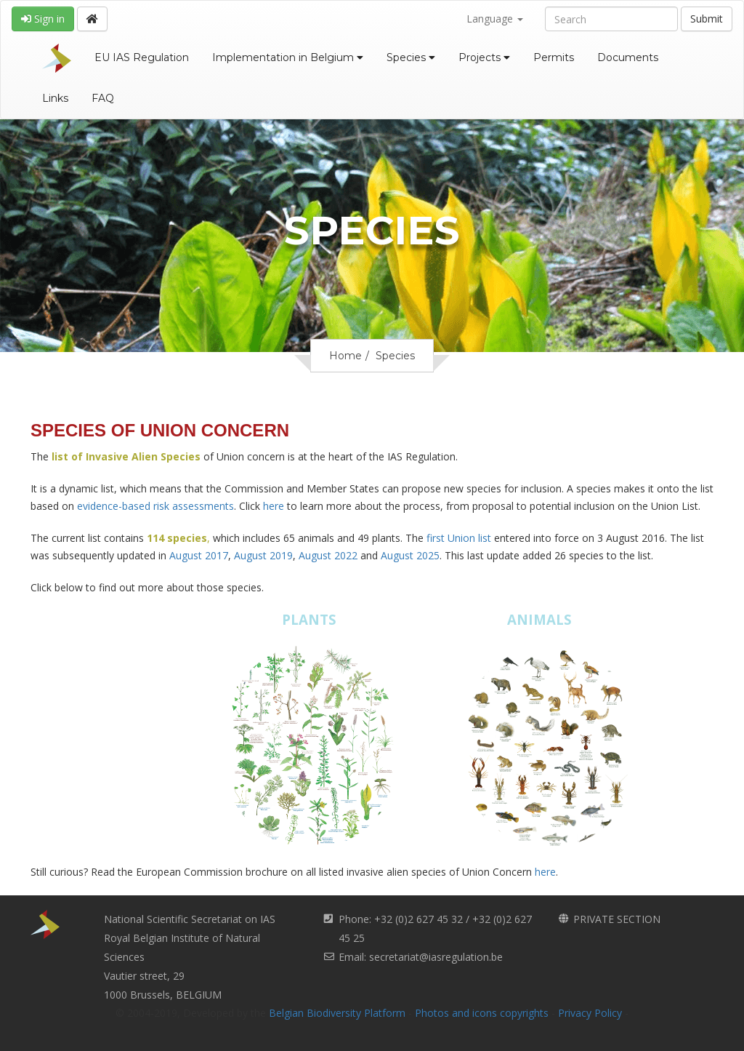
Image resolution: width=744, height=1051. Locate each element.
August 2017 (198, 555)
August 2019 (263, 555)
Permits (553, 57)
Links (55, 98)
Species (411, 57)
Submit (706, 18)
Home (345, 355)
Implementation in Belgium (287, 57)
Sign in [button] (43, 18)
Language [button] (494, 18)
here (273, 506)
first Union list (458, 538)
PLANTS (309, 619)
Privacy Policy (590, 1013)
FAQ (103, 98)
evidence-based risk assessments (155, 506)
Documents (627, 57)
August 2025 (410, 555)
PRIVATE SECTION (616, 919)
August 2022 (328, 555)
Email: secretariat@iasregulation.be (421, 957)
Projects (484, 57)
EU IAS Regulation (141, 57)
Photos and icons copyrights (482, 1013)
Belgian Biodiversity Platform (337, 1013)
